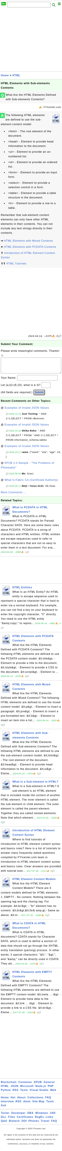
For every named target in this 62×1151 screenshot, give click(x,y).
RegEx (39, 1120)
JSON (15, 1089)
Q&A (4, 1124)
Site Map (38, 1104)
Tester (5, 1116)
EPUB (38, 1085)
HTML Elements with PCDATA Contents (30, 246)
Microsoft (27, 1089)
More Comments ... (13, 495)
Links (49, 1120)
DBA (30, 1116)
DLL (3, 1120)
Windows (41, 1116)
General (49, 1085)
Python (6, 1093)
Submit (39, 395)
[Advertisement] (31, 40)
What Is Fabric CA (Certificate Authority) (31, 483)
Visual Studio (39, 1093)
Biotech (14, 1124)
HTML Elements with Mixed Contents (28, 240)
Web (53, 1093)
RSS (16, 1093)
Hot (13, 1100)
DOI (24, 1124)
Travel (45, 1124)
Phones (33, 1124)
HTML (16, 75)
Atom (27, 1104)
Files (11, 1120)
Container (25, 1085)
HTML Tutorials (16, 263)
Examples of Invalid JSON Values (27, 411)
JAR (53, 1116)
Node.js (40, 1089)
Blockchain (9, 1085)
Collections (35, 1100)
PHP (51, 1089)
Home (5, 75)
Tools (24, 1093)
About (21, 1100)
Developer (18, 1116)
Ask (3, 1108)
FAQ (48, 1100)
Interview (7, 1104)
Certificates (25, 1120)
